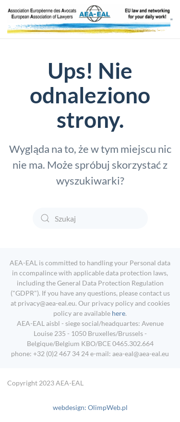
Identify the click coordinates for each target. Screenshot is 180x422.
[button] (171, 19)
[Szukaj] (90, 218)
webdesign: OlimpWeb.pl (90, 407)
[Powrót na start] (88, 19)
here (118, 313)
